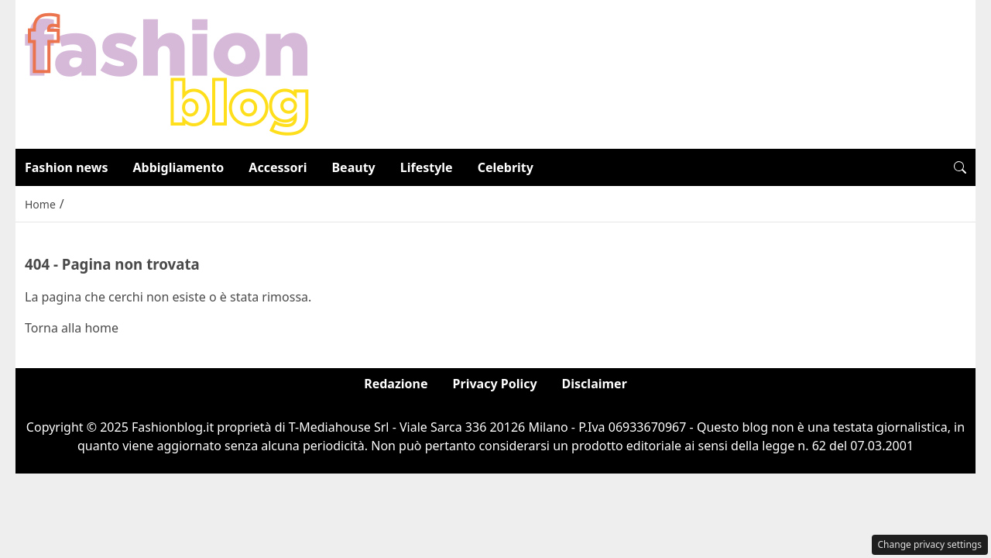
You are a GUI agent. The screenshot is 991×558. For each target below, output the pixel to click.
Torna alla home (71, 327)
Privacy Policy (495, 383)
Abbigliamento (179, 167)
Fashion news (66, 167)
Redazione (395, 383)
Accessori (278, 167)
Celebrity (505, 167)
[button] (960, 167)
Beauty (353, 167)
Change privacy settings (930, 544)
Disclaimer (594, 383)
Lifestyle (426, 167)
